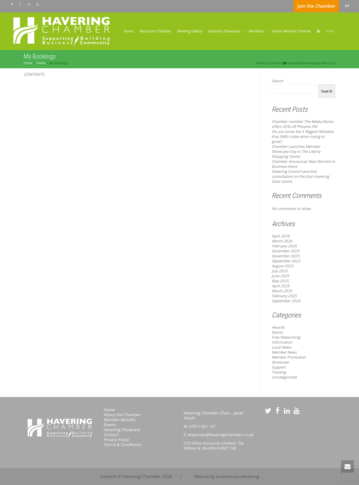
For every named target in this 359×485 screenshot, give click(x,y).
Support (278, 367)
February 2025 (284, 295)
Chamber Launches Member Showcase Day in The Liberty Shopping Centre (296, 151)
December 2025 (285, 250)
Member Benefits (119, 419)
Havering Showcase (121, 429)
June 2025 (280, 275)
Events (277, 332)
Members (257, 31)
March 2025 (282, 290)
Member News (284, 352)
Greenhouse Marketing (237, 476)
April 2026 (281, 235)
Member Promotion (289, 357)
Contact (110, 434)
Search (277, 80)
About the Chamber (155, 31)
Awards (278, 327)
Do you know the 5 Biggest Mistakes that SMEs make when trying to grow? (303, 136)
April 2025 (281, 285)
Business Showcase (224, 31)
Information (282, 342)
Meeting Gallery (189, 31)
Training (279, 372)
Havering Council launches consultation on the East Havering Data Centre (300, 176)
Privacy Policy (116, 439)
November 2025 (286, 255)
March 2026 (282, 240)
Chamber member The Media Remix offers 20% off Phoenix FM (303, 124)
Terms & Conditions (122, 444)
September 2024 (286, 300)
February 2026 (284, 245)
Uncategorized (284, 377)
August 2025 (282, 265)
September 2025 (286, 260)
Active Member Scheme (291, 31)
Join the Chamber (316, 6)
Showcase (280, 362)
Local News (281, 347)
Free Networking (286, 337)
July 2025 (280, 270)
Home (129, 31)
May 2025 (280, 280)
